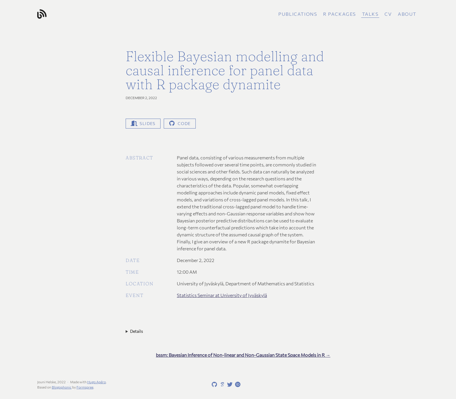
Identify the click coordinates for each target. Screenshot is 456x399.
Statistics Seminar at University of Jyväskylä (222, 295)
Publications (297, 14)
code (180, 123)
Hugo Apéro (96, 382)
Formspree (84, 387)
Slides (143, 123)
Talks (370, 14)
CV (388, 14)
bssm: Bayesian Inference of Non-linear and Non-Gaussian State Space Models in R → (243, 355)
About (407, 14)
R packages (339, 14)
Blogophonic (62, 387)
